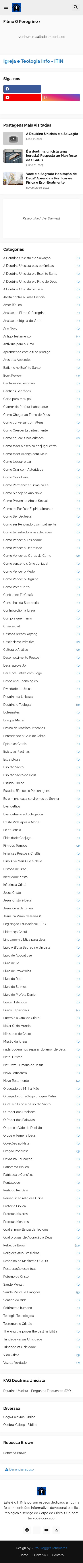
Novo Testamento (41, 1081)
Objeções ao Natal (41, 1143)
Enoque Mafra (41, 720)
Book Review (41, 376)
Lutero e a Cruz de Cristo (41, 1018)
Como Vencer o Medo (41, 572)
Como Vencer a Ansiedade (41, 540)
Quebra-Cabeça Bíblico (20, 1425)
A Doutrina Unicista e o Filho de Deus (41, 282)
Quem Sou (40, 1555)
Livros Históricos (41, 1002)
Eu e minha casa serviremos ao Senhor (41, 799)
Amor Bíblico (41, 305)
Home (23, 1555)
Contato (58, 1555)
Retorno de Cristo (41, 1277)
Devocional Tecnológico (41, 681)
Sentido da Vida (41, 1300)
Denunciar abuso (21, 1469)
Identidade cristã (41, 877)
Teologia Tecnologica (41, 1316)
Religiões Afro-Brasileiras (41, 1253)
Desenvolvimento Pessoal (41, 658)
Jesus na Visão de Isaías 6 (41, 916)
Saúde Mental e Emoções (41, 1292)
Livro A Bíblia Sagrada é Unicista (41, 948)
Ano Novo (41, 328)
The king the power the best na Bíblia (41, 1331)
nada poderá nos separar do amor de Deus (41, 1049)
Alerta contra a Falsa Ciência (41, 297)
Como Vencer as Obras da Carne (41, 556)
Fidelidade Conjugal (41, 838)
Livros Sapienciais (41, 1010)
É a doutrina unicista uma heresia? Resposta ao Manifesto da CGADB (51, 155)
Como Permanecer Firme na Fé (41, 485)
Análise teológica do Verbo (41, 321)
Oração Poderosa (41, 1151)
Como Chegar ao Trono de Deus (41, 415)
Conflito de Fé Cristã (41, 595)
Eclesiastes (41, 712)
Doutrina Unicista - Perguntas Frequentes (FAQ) (37, 1391)
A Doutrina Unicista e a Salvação (52, 134)
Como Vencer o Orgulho (41, 579)
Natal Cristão (41, 1057)
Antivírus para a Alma (41, 344)
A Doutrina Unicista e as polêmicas (41, 266)
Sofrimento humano (41, 1308)
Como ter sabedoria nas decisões (41, 532)
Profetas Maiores (41, 1214)
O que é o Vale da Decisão (41, 1128)
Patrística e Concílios (41, 1175)
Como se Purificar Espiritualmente (41, 509)
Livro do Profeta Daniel (41, 995)
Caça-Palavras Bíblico (19, 1417)
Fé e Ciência (41, 830)
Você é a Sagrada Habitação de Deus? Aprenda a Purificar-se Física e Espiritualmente (51, 178)
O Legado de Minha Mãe (41, 1089)
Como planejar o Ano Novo (41, 493)
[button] (6, 7)
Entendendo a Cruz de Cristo (41, 736)
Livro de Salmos (41, 987)
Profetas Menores (41, 1222)
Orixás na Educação (41, 1159)
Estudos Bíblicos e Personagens (41, 791)
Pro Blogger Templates (50, 1548)
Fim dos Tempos (41, 846)
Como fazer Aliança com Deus (41, 454)
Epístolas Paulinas (41, 752)
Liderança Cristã (41, 932)
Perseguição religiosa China (41, 1198)
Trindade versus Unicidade (41, 1339)
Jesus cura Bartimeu (41, 908)
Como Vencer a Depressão (41, 548)
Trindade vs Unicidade (41, 1347)
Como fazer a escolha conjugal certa (41, 446)
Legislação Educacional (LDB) (41, 924)
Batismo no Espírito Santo (41, 368)
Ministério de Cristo (41, 1034)
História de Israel (41, 869)
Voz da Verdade (41, 1363)
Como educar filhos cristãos (41, 438)
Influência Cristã (41, 885)
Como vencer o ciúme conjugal (41, 564)
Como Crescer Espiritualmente (41, 430)
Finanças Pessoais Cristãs (41, 854)
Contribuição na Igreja (41, 610)
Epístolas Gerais (41, 744)
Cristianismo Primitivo (41, 642)
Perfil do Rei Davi (41, 1190)
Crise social (41, 626)
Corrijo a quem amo (41, 618)
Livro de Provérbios (41, 971)
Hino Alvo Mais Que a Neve (41, 861)
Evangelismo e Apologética (41, 814)
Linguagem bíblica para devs (41, 940)
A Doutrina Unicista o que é (41, 289)
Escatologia (41, 760)
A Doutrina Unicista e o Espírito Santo (41, 274)
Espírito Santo (41, 767)
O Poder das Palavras (41, 1120)
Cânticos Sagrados (41, 391)
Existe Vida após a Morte (41, 822)
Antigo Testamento (41, 336)
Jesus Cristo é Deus (41, 900)
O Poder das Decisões (41, 1112)
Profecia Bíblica (41, 1206)
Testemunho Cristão (41, 1324)
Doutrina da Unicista (41, 697)
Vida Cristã (41, 1355)
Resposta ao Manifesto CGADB (41, 1261)
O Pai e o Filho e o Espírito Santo (41, 1104)
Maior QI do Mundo (41, 1026)
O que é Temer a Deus (41, 1136)
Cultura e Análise (41, 650)
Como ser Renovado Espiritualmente (41, 524)
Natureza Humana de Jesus (41, 1065)
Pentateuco (41, 1183)
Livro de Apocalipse (41, 955)
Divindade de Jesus (41, 689)
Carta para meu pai (41, 399)
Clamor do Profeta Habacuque (41, 407)
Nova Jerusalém (41, 1073)
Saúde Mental (41, 1285)
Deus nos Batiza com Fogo (41, 673)
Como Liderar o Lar (41, 462)
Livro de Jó (41, 963)
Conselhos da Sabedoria (41, 603)
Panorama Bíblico (41, 1167)
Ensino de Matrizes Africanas (41, 728)
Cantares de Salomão (41, 383)
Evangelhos (41, 806)
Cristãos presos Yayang (41, 634)
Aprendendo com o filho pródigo (41, 352)
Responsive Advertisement (41, 218)
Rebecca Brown (41, 1245)
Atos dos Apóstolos (41, 360)
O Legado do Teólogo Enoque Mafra (41, 1096)
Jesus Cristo (41, 893)
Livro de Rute (41, 979)
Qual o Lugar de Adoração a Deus (41, 1237)
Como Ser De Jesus (41, 516)
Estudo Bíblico (41, 783)
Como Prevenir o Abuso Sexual (41, 501)
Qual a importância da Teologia (41, 1230)
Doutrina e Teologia (41, 705)
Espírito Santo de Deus (41, 775)
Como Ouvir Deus (41, 477)
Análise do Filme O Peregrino (41, 313)
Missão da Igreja (41, 1042)
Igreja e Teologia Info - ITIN (33, 61)
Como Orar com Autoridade (41, 470)
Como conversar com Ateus (41, 422)
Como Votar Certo (41, 587)
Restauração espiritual (41, 1269)
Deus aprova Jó (41, 666)
